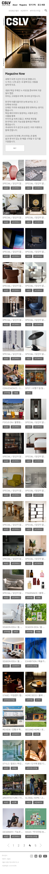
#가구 (38, 700)
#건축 (37, 734)
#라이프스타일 (32, 666)
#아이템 (7, 393)
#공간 (6, 188)
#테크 (16, 632)
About (15, 5)
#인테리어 (16, 666)
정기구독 (32, 5)
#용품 (16, 393)
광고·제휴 (41, 5)
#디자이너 (16, 188)
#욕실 (14, 768)
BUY (14, 148)
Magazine (23, 5)
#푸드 (29, 393)
